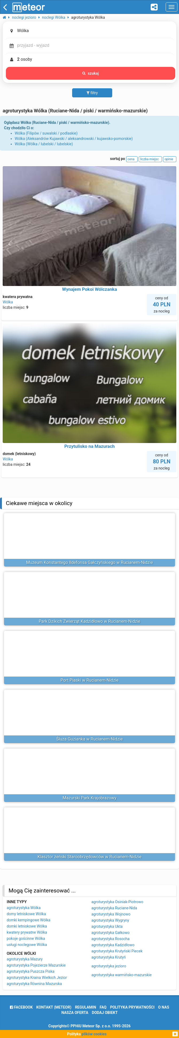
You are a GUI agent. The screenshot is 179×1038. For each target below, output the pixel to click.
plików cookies (94, 1034)
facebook (21, 1007)
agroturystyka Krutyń (108, 957)
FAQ (103, 1007)
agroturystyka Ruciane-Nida (114, 908)
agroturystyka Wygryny (110, 920)
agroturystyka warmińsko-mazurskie (121, 975)
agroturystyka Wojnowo (110, 914)
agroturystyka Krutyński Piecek (116, 951)
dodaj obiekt (105, 1012)
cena (132, 159)
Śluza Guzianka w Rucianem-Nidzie (89, 739)
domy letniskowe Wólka (26, 914)
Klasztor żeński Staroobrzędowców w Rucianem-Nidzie (89, 856)
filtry (92, 93)
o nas (163, 1007)
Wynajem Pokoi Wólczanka (89, 289)
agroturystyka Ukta (107, 926)
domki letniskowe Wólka (27, 926)
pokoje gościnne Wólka (26, 938)
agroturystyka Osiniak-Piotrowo (117, 902)
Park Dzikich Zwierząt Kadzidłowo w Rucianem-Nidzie (89, 621)
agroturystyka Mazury (24, 959)
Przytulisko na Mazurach (89, 446)
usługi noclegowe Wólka (27, 944)
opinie (170, 159)
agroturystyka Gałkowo (110, 932)
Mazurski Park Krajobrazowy (89, 797)
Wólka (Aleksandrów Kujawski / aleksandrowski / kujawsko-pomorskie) (74, 138)
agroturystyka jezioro (108, 966)
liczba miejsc (150, 159)
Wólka (8, 302)
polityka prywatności (132, 1007)
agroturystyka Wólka (24, 908)
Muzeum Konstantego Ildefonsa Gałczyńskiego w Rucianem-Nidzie (89, 562)
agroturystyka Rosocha (110, 939)
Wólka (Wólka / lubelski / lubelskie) (44, 144)
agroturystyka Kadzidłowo (112, 945)
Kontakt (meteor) (53, 1007)
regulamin (85, 1007)
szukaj (90, 73)
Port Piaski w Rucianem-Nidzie (89, 680)
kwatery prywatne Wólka (27, 932)
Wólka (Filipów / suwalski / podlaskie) (46, 133)
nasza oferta (74, 1012)
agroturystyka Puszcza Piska (31, 971)
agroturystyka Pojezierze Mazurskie (36, 965)
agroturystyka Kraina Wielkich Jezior (37, 977)
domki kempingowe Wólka (28, 920)
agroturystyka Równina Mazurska (34, 984)
